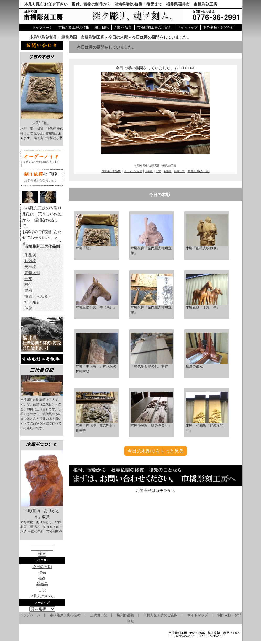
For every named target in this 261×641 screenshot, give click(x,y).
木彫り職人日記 (199, 171)
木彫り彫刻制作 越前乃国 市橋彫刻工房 (67, 37)
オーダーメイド (133, 171)
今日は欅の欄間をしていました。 (106, 47)
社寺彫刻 (32, 302)
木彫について (42, 596)
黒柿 (28, 290)
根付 (28, 284)
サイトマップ (187, 27)
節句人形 (32, 273)
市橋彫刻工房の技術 (73, 27)
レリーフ (179, 171)
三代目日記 (98, 615)
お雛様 (168, 171)
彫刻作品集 (122, 27)
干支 (158, 171)
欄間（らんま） (38, 296)
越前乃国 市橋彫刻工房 (162, 165)
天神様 (149, 171)
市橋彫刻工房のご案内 (154, 27)
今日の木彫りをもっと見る (155, 451)
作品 (42, 572)
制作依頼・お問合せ (218, 27)
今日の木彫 (118, 37)
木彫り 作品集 (111, 171)
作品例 (30, 255)
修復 (42, 578)
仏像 (28, 308)
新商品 (42, 584)
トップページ (42, 27)
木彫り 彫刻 (141, 165)
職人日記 (102, 27)
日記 (42, 590)
